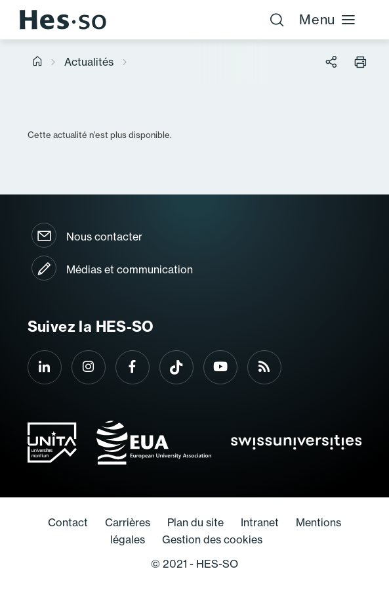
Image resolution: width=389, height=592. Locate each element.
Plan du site (195, 522)
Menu (327, 19)
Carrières (127, 522)
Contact (68, 522)
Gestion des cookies (212, 539)
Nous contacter (104, 236)
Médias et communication (129, 269)
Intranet (260, 522)
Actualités (88, 61)
